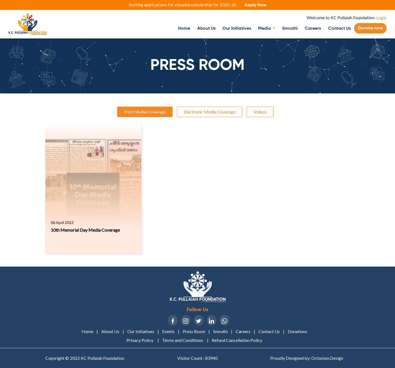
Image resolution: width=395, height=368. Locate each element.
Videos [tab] (260, 111)
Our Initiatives (236, 28)
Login (380, 17)
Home (186, 28)
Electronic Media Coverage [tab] (209, 111)
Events (168, 331)
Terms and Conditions (183, 340)
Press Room (194, 331)
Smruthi (290, 28)
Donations (297, 331)
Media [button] (265, 28)
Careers (313, 28)
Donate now (370, 28)
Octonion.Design (327, 358)
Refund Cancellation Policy (237, 340)
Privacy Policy (140, 340)
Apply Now (255, 5)
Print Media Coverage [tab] (145, 111)
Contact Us (339, 28)
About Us (206, 28)
